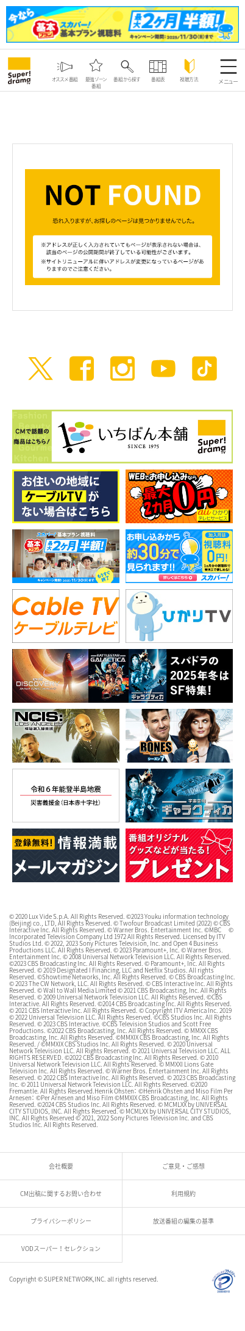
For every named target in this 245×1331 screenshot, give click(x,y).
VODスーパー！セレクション (64, 1248)
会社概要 (64, 1165)
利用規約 (186, 1193)
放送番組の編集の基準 (186, 1220)
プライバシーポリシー (64, 1220)
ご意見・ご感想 (186, 1165)
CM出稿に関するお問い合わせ (64, 1193)
